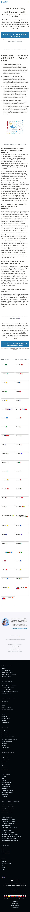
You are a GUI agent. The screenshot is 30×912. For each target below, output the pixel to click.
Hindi (4, 444)
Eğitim (2, 778)
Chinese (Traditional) (7, 598)
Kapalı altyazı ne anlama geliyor (15, 644)
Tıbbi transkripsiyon (6, 676)
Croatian (19, 444)
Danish (18, 391)
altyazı (8, 885)
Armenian (19, 453)
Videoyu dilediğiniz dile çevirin (8, 806)
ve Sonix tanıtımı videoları (21, 625)
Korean (18, 471)
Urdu (19, 578)
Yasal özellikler (4, 732)
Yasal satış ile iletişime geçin (7, 736)
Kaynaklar (3, 720)
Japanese (5, 471)
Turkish (4, 569)
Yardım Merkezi (16, 624)
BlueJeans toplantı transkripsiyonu (9, 840)
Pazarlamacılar (4, 767)
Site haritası (15, 903)
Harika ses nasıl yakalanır (7, 709)
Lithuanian (5, 480)
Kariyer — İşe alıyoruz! (6, 863)
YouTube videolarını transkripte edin (9, 691)
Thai (4, 560)
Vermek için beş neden (6, 707)
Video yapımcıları (5, 759)
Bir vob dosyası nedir (15, 642)
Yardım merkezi (5, 722)
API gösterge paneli (5, 851)
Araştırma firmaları (5, 786)
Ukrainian (5, 578)
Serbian (4, 543)
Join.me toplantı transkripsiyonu (8, 838)
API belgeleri (4, 849)
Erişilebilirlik (4, 796)
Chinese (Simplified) (21, 588)
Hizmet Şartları (15, 907)
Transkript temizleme (6, 693)
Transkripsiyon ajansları (7, 790)
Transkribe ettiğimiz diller (7, 804)
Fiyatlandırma (4, 701)
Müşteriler (3, 703)
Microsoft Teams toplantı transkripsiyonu (11, 836)
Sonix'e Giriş (4, 716)
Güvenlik (3, 869)
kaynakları (22, 624)
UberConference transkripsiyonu (9, 827)
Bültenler (3, 780)
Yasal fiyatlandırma (5, 734)
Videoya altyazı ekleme (6, 689)
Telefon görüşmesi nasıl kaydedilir (15, 651)
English (7, 409)
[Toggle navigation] (27, 2)
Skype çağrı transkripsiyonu (7, 832)
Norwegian (19, 497)
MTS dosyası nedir (15, 646)
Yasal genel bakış (5, 730)
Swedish (18, 543)
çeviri (4, 885)
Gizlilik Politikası (15, 905)
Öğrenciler (4, 765)
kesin (19, 885)
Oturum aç (15, 901)
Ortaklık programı (5, 853)
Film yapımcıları (5, 769)
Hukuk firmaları (5, 747)
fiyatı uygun (24, 885)
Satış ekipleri (4, 788)
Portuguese (20, 506)
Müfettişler (4, 743)
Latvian (18, 480)
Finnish (18, 426)
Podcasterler (4, 761)
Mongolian (5, 488)
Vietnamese (5, 587)
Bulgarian (5, 373)
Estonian (5, 418)
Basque (18, 418)
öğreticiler (13, 625)
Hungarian (5, 453)
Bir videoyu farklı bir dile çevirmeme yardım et (15, 639)
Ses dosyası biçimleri (6, 809)
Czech (18, 382)
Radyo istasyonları (5, 784)
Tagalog (18, 560)
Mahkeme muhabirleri (6, 741)
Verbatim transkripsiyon (7, 672)
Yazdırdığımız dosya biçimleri (8, 807)
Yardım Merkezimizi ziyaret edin (18, 628)
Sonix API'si (4, 847)
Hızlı (17, 885)
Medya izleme (4, 794)
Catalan (4, 382)
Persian (4, 426)
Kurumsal (3, 776)
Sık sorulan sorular (5, 718)
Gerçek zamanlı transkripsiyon (8, 674)
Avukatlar (3, 745)
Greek (18, 400)
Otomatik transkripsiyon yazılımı (9, 685)
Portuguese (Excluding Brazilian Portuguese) (22, 516)
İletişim (3, 867)
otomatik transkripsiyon (21, 883)
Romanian (5, 525)
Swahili (7, 552)
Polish (4, 506)
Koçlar (3, 763)
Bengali (19, 373)
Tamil (19, 552)
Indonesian (5, 462)
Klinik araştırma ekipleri (7, 792)
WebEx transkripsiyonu (6, 830)
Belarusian (19, 364)
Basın (2, 865)
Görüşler (3, 705)
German (4, 400)
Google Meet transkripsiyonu (8, 823)
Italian (18, 462)
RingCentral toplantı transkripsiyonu (9, 834)
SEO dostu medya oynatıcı (7, 687)
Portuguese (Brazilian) (8, 515)
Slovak (4, 534)
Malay (4, 497)
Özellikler (3, 668)
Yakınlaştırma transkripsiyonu (8, 819)
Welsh (4, 391)
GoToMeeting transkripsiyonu (8, 821)
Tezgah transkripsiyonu (6, 825)
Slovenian (19, 534)
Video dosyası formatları (7, 811)
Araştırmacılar (4, 757)
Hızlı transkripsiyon (5, 670)
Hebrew (18, 435)
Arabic (4, 364)
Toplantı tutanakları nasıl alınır (15, 649)
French (5, 435)
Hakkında (3, 861)
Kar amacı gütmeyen (6, 782)
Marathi (18, 488)
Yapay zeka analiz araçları (7, 683)
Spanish (21, 409)
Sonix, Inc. (9, 898)
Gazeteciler (4, 755)
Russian (18, 525)
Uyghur (18, 569)
